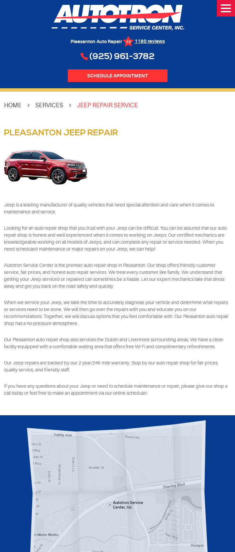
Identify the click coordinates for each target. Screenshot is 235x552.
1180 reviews (150, 41)
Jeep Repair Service (107, 105)
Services (49, 105)
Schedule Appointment (117, 75)
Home (13, 105)
